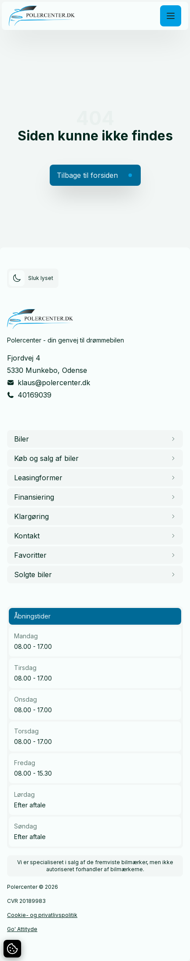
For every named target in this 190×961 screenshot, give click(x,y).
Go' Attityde (22, 929)
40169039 (34, 394)
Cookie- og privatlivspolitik (42, 915)
